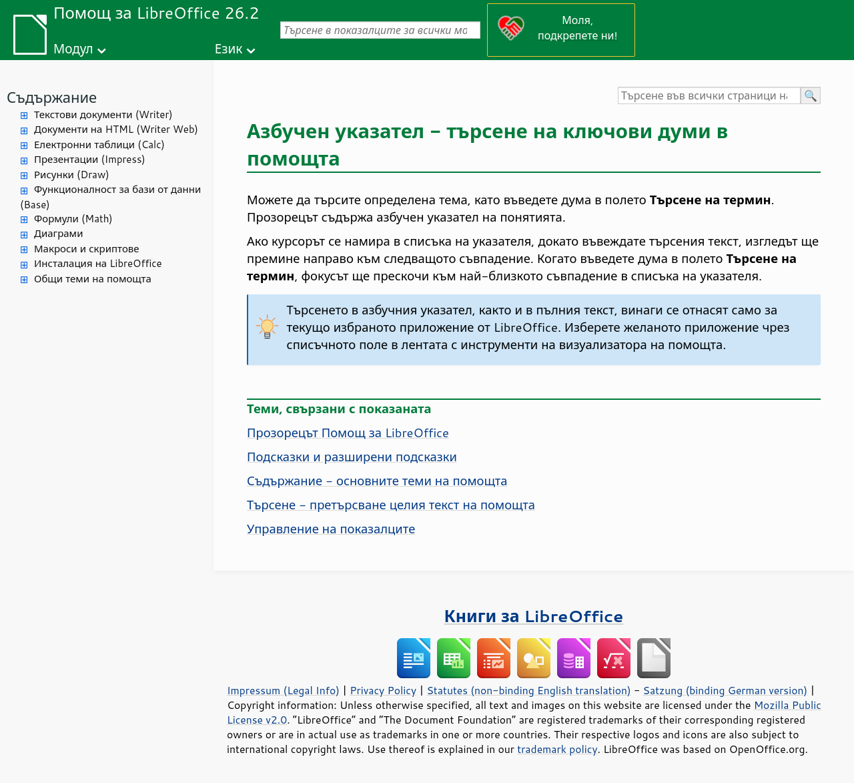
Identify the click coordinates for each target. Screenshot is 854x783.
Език (229, 48)
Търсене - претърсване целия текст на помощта (391, 504)
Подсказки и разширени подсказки (352, 456)
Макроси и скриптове (86, 249)
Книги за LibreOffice (534, 615)
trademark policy (557, 749)
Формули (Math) (73, 219)
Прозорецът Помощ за (348, 432)
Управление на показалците (331, 528)
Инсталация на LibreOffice (98, 263)
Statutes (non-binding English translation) (528, 690)
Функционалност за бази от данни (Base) (110, 197)
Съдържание (52, 97)
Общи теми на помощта (92, 279)
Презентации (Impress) (89, 159)
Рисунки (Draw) (71, 175)
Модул (73, 48)
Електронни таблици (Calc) (99, 145)
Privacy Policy (383, 690)
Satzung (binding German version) (725, 690)
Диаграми (58, 233)
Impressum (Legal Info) (283, 690)
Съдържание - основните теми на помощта (377, 480)
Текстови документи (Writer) (103, 114)
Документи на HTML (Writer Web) (116, 129)
